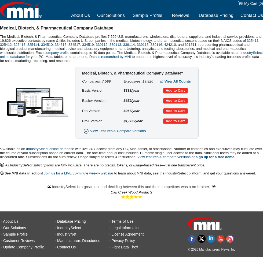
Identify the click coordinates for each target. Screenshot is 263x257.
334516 (61, 45)
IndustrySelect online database (50, 149)
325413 (19, 45)
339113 (115, 45)
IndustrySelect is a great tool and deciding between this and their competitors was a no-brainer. (131, 187)
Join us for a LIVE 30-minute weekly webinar (78, 173)
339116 (156, 45)
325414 (33, 45)
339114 (129, 45)
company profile (57, 53)
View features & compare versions (164, 157)
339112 (102, 45)
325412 (6, 45)
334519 (88, 45)
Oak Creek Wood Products (131, 192)
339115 (143, 45)
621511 (190, 45)
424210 (170, 45)
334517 (74, 45)
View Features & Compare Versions (114, 131)
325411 (253, 41)
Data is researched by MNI (110, 57)
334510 (47, 45)
